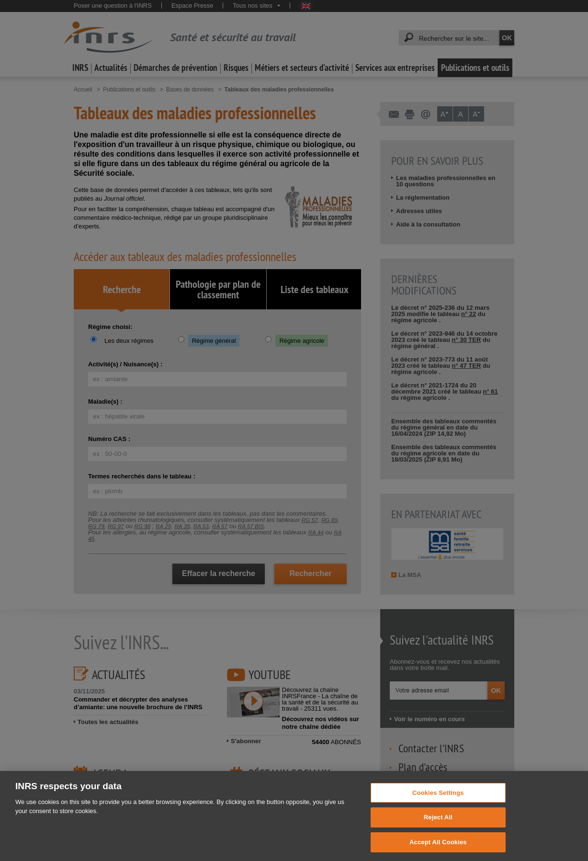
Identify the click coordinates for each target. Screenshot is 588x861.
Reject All (438, 826)
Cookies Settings (438, 801)
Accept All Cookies (438, 850)
